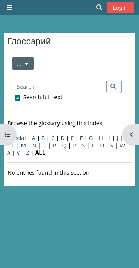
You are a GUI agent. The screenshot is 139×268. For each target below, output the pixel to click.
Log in (121, 7)
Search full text (42, 96)
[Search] (59, 86)
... (25, 63)
